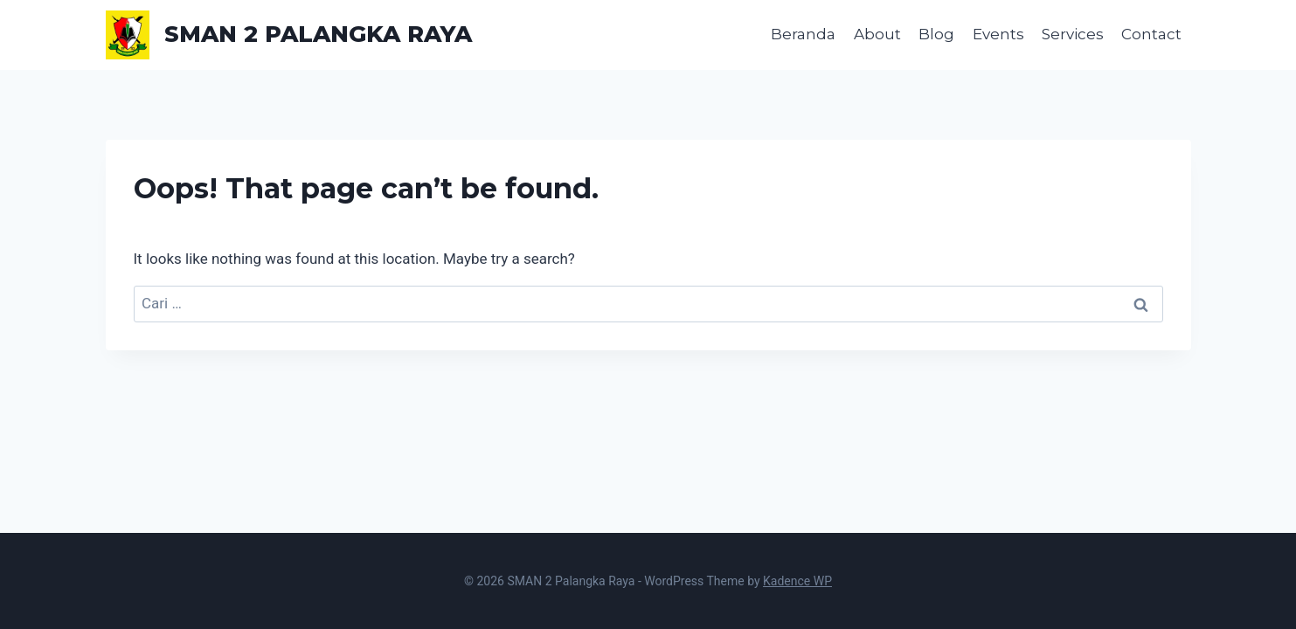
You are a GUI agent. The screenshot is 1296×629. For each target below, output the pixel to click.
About (877, 34)
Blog (936, 34)
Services (1073, 34)
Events (998, 34)
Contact (1151, 34)
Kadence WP (797, 581)
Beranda (803, 34)
